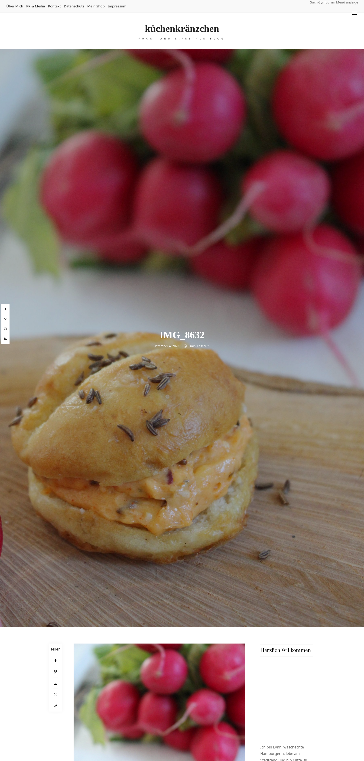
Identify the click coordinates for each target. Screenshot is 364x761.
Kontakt (54, 6)
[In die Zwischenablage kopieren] (55, 706)
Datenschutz (74, 6)
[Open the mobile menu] (354, 13)
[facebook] (5, 309)
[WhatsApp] (55, 694)
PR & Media (35, 6)
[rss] (5, 339)
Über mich (14, 6)
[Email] (55, 683)
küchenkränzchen (182, 28)
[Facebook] (55, 660)
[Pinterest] (55, 671)
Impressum (117, 6)
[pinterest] (5, 319)
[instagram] (5, 329)
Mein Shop (96, 6)
